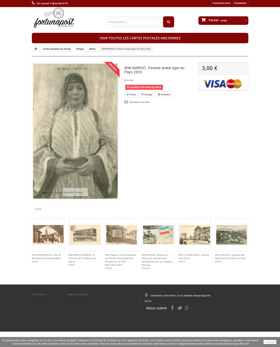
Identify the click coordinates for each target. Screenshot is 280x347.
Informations (39, 294)
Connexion (240, 3)
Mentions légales (41, 299)
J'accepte (269, 342)
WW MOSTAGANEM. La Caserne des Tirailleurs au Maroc (82, 258)
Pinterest (164, 94)
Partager (146, 94)
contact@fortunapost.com (173, 314)
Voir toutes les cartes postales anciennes (140, 38)
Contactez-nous (221, 3)
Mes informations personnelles (86, 299)
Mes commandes (78, 294)
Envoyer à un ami (140, 102)
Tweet (131, 94)
